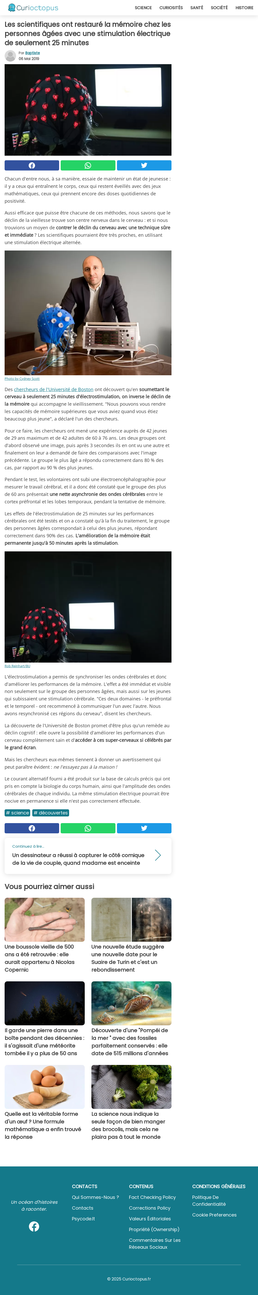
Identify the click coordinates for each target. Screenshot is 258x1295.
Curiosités (171, 8)
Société (219, 8)
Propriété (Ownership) (154, 1229)
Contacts (82, 1208)
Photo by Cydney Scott (22, 378)
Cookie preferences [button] (214, 1215)
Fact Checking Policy (152, 1197)
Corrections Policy (149, 1208)
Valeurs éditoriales (150, 1219)
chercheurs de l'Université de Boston (53, 389)
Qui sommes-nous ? (95, 1197)
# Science (17, 813)
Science (143, 8)
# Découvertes (51, 813)
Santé (196, 8)
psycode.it (83, 1219)
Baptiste (32, 52)
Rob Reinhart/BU (17, 666)
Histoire (244, 8)
